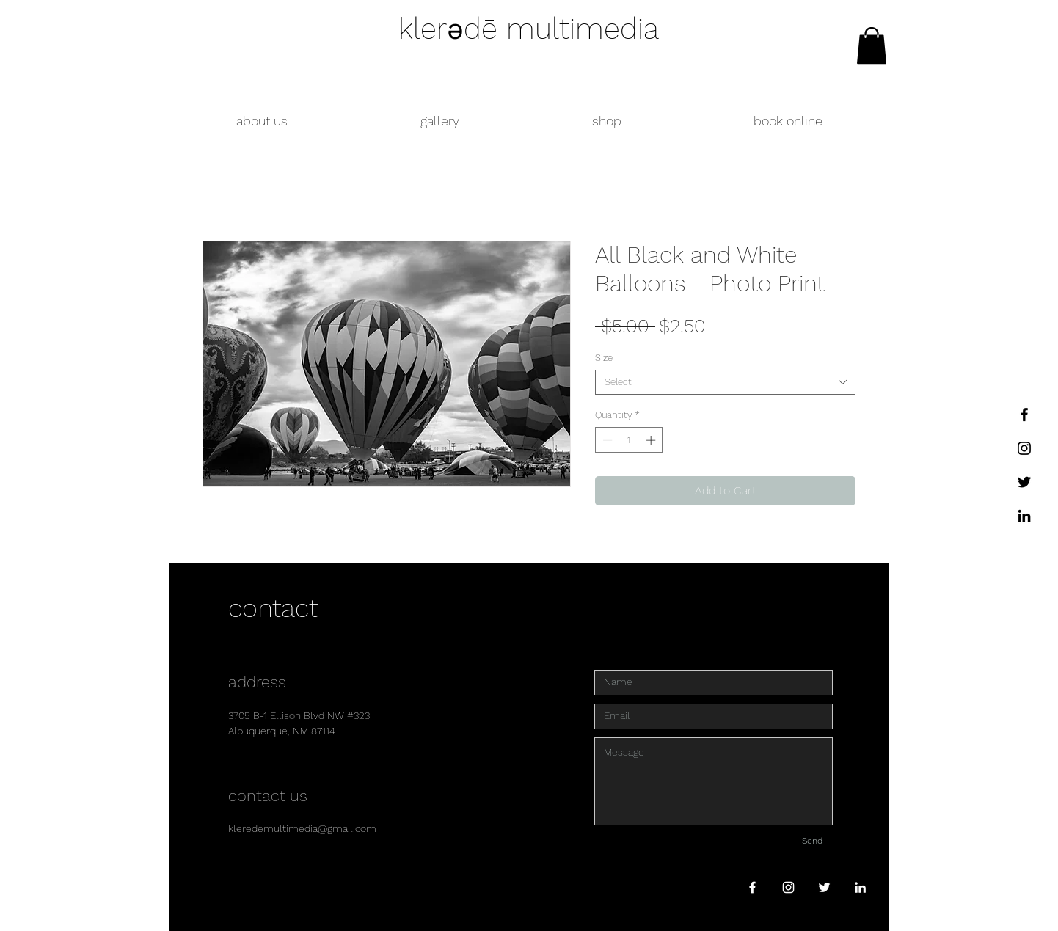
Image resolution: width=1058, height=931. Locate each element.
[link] (871, 45)
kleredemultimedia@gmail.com (302, 828)
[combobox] (725, 382)
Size (604, 357)
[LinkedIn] (1024, 516)
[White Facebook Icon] (752, 887)
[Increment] (652, 440)
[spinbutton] (629, 440)
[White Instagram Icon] (788, 887)
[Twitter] (1024, 482)
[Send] (812, 841)
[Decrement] (606, 440)
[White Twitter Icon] (824, 887)
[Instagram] (1024, 448)
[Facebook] (1024, 414)
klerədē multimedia (528, 29)
